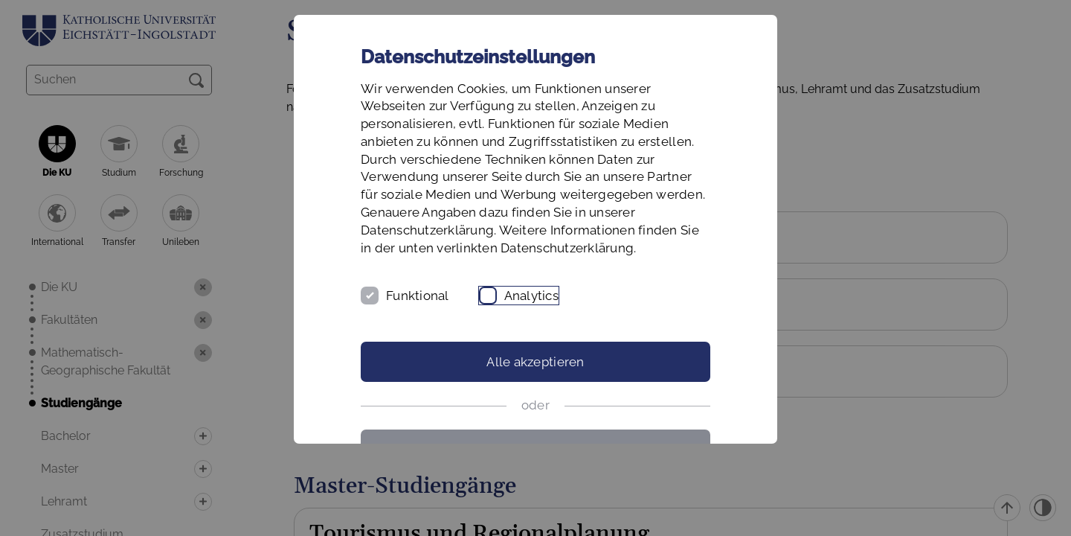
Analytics (531, 295)
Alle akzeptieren (535, 361)
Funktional (417, 295)
